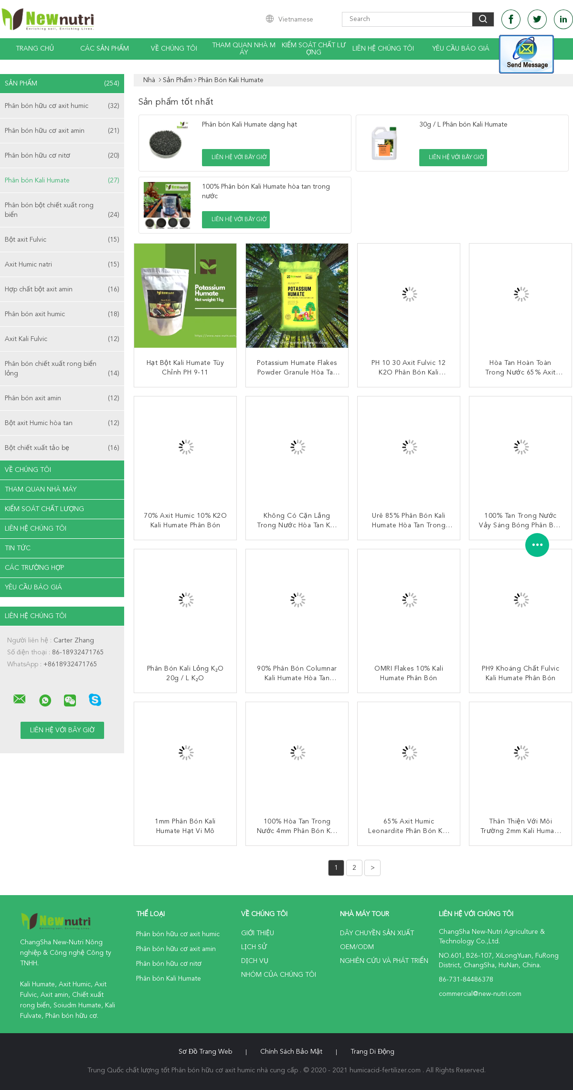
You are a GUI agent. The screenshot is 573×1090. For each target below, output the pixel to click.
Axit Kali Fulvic (62, 339)
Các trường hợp (34, 568)
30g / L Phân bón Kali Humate (463, 124)
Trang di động (372, 1051)
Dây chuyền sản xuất (377, 933)
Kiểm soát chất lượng (314, 49)
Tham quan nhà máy (244, 49)
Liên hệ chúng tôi (383, 48)
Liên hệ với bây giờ (239, 157)
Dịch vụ (254, 961)
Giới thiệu (257, 933)
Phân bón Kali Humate (62, 180)
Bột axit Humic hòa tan (62, 423)
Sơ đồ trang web (205, 1051)
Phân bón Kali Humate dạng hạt (249, 124)
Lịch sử (254, 947)
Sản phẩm (62, 83)
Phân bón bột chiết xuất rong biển (62, 211)
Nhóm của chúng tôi (278, 975)
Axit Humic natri (62, 264)
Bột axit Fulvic (62, 240)
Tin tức (18, 548)
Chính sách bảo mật (291, 1051)
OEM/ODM (357, 947)
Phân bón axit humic (62, 314)
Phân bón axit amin (62, 398)
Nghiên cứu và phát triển (384, 961)
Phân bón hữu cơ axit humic (62, 106)
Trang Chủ (35, 48)
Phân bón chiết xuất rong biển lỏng (62, 369)
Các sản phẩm (104, 48)
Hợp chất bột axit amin (62, 289)
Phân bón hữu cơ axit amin (62, 131)
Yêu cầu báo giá (460, 48)
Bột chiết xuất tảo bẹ (62, 448)
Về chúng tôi (174, 48)
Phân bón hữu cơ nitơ (62, 155)
